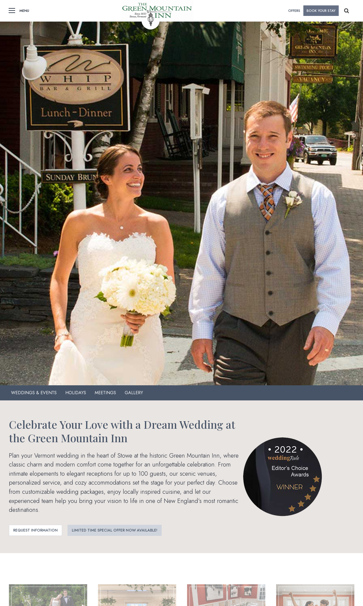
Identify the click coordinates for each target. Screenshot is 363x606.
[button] (12, 10)
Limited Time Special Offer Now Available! (114, 530)
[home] (157, 11)
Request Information (35, 530)
